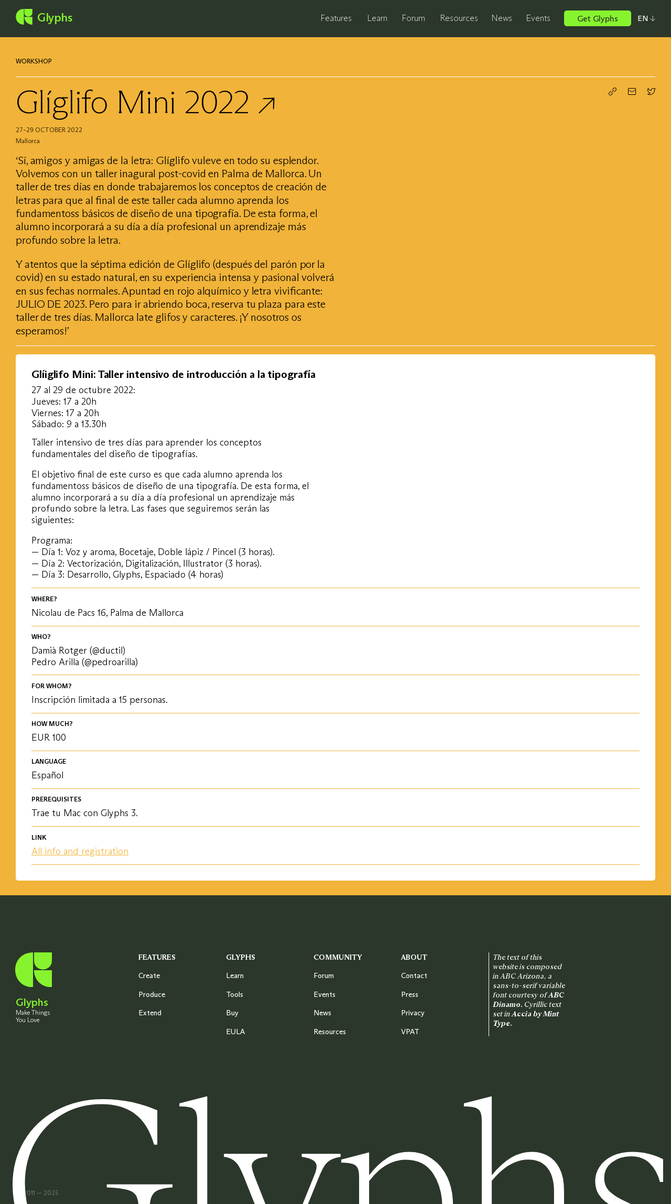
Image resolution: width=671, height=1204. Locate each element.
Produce (151, 994)
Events (538, 18)
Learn (377, 18)
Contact (414, 975)
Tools (234, 994)
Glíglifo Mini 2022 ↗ (145, 101)
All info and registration (79, 851)
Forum (413, 18)
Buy (232, 1012)
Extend (149, 1012)
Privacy (413, 1012)
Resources (459, 18)
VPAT (410, 1031)
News (501, 18)
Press (409, 994)
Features (336, 18)
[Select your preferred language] (643, 18)
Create (149, 975)
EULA (235, 1031)
